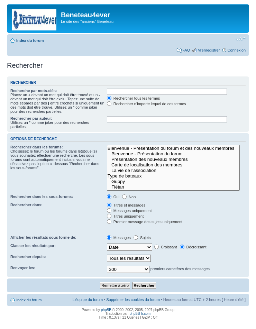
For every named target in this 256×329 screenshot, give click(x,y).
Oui (113, 197)
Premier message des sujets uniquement (144, 222)
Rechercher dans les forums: (36, 147)
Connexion (236, 50)
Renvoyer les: (22, 268)
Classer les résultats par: (33, 246)
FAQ (186, 50)
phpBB (106, 310)
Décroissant (193, 247)
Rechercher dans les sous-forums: (41, 196)
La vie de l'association (173, 170)
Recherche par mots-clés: (33, 91)
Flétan (173, 187)
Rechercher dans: (26, 205)
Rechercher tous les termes (133, 98)
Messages (119, 238)
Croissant (165, 247)
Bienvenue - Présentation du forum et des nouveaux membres (173, 148)
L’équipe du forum (88, 300)
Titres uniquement (125, 216)
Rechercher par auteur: (31, 118)
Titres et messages (126, 205)
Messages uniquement (129, 211)
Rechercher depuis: (28, 257)
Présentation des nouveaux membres (173, 159)
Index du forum (30, 40)
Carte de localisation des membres (173, 165)
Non (129, 197)
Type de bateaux (173, 176)
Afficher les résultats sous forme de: (43, 237)
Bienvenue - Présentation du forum (173, 154)
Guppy (173, 181)
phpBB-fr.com (140, 314)
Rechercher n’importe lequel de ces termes (146, 104)
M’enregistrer (209, 50)
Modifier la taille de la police (241, 39)
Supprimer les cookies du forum (133, 300)
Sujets (142, 238)
